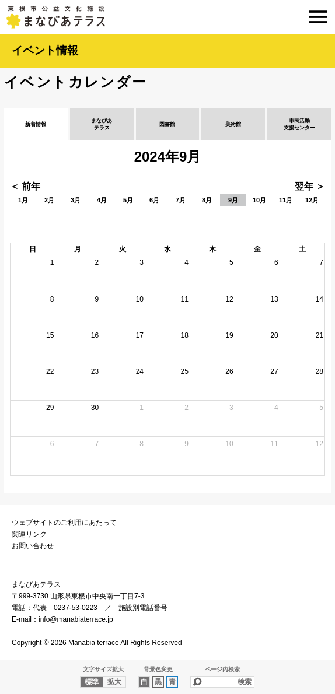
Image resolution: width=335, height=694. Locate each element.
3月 (76, 200)
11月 (285, 200)
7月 (181, 200)
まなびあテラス (167, 17)
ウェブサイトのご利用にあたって (64, 522)
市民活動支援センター (299, 124)
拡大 (114, 682)
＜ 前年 (25, 186)
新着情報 (35, 124)
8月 (207, 200)
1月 (23, 200)
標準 (92, 682)
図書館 (167, 124)
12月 (312, 200)
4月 (102, 200)
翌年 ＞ (310, 186)
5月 (128, 200)
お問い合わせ (33, 546)
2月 (49, 200)
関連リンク (29, 534)
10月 (259, 200)
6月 (154, 200)
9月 (233, 200)
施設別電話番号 (143, 608)
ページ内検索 (222, 669)
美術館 (233, 124)
